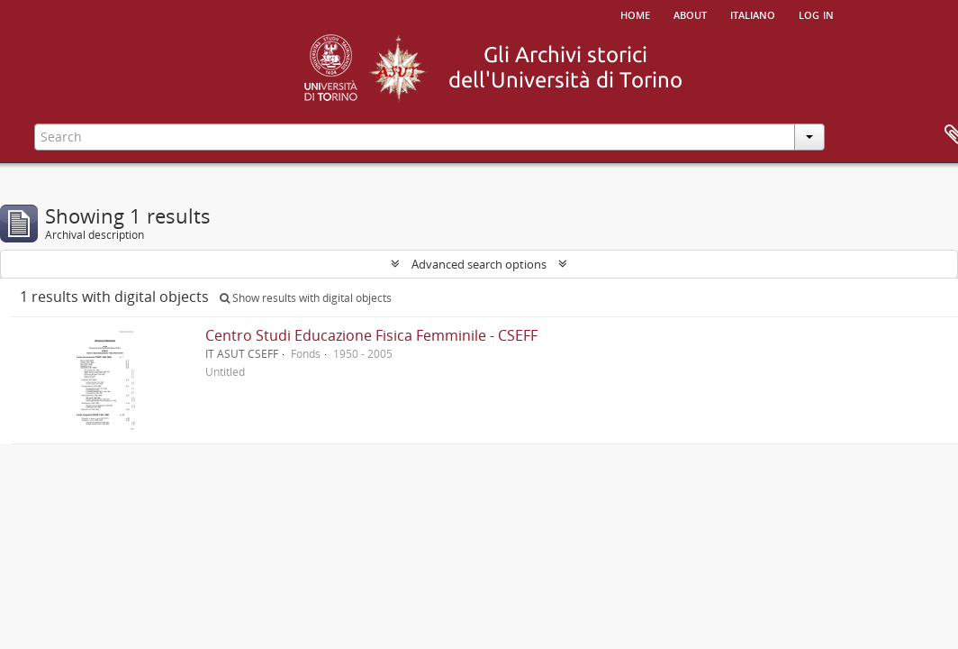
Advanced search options (479, 264)
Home (635, 13)
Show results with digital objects (306, 298)
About (690, 13)
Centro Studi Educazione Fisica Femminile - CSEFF (371, 335)
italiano (752, 13)
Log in (816, 13)
